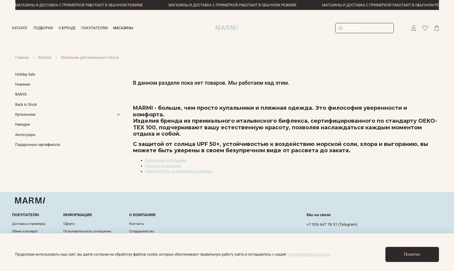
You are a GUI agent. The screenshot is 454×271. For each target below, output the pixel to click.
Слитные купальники (163, 166)
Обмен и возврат (25, 231)
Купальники (25, 114)
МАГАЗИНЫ (123, 28)
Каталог (45, 57)
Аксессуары (25, 135)
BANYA (21, 94)
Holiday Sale (25, 74)
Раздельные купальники (166, 160)
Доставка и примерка (28, 224)
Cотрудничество (141, 231)
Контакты (136, 224)
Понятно (412, 254)
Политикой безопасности (308, 254)
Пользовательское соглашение (87, 231)
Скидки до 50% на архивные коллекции (178, 171)
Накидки (22, 124)
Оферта (69, 224)
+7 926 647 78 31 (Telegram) (332, 224)
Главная (22, 57)
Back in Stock (26, 104)
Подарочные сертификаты (37, 145)
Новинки (22, 84)
